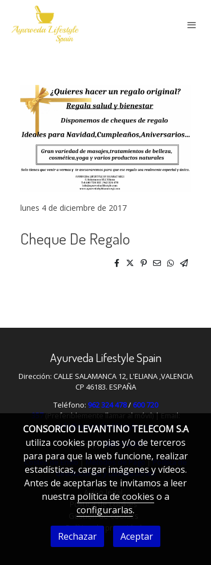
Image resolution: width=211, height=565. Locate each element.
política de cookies (115, 496)
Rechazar (77, 536)
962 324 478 (107, 405)
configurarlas (105, 510)
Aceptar (136, 536)
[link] (45, 24)
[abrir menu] (192, 25)
